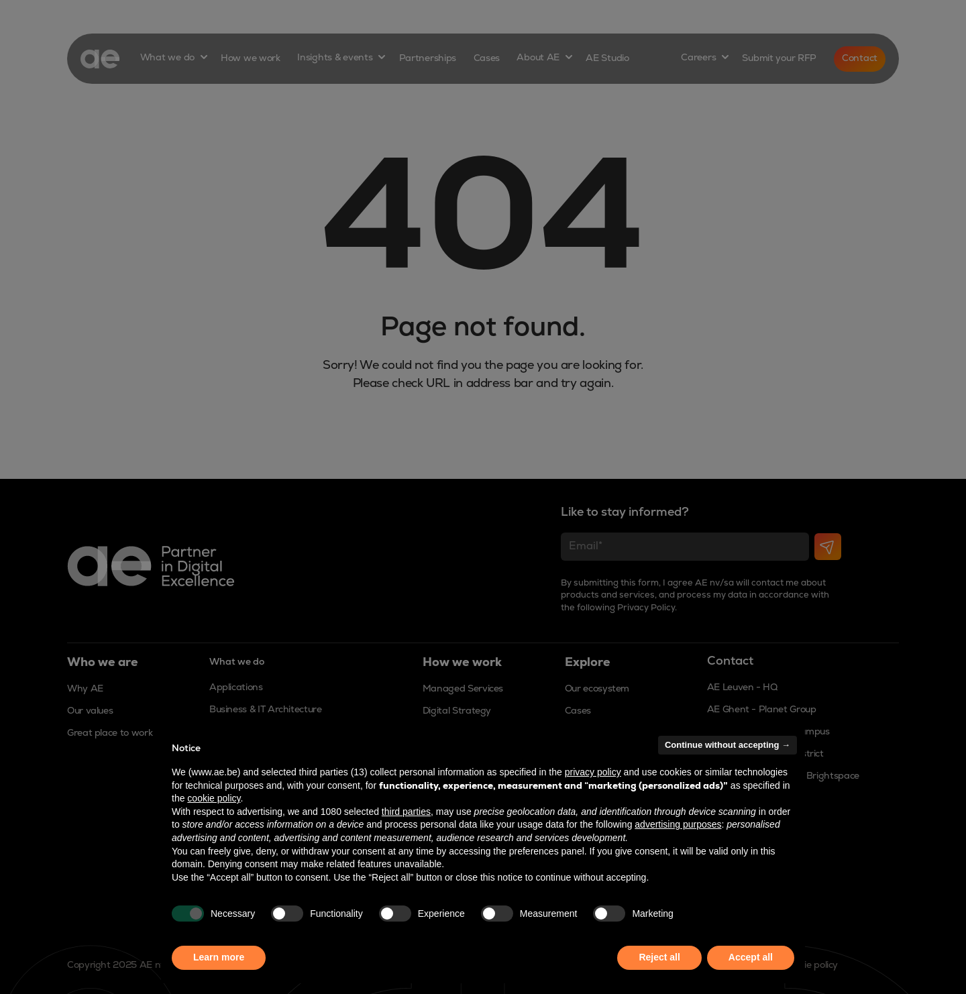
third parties (406, 811)
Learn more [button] (218, 957)
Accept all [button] (751, 957)
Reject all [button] (659, 957)
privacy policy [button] (593, 772)
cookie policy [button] (213, 798)
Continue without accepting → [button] (727, 745)
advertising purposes (678, 824)
